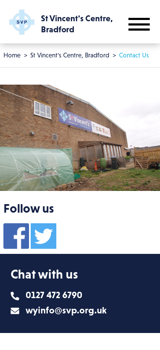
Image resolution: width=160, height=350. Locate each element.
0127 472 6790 (54, 295)
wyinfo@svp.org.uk (66, 310)
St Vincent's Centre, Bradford (69, 55)
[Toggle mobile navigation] (139, 24)
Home (11, 55)
